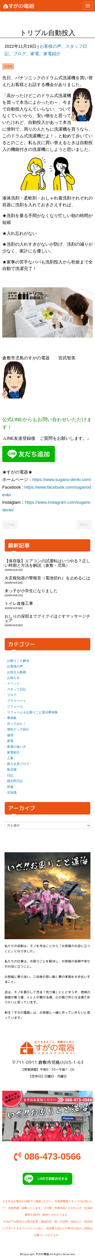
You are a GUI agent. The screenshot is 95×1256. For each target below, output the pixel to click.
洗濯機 (8, 66)
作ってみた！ (16, 723)
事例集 (12, 718)
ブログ (19, 53)
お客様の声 (50, 46)
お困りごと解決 (18, 660)
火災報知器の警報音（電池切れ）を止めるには (47, 578)
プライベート (16, 701)
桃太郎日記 (15, 781)
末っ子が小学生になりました (31, 591)
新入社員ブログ (18, 764)
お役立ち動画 (16, 672)
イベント (13, 683)
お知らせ (13, 678)
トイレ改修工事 (19, 603)
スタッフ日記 (16, 689)
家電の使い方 (16, 746)
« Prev (10, 524)
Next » (84, 524)
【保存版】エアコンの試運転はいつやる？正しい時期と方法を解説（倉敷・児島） (47, 563)
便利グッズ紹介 (18, 729)
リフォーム (15, 706)
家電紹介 (52, 53)
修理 (10, 735)
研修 (10, 787)
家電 (34, 53)
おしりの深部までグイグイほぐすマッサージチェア (47, 618)
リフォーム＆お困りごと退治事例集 (32, 712)
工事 (10, 758)
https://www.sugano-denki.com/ (61, 479)
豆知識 (12, 792)
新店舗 (12, 769)
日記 (10, 775)
